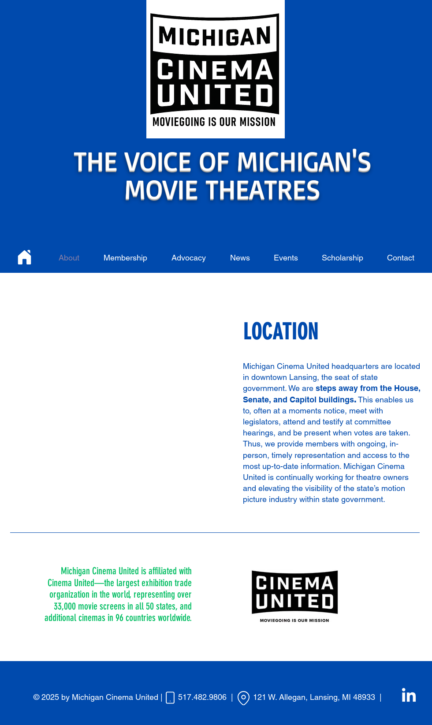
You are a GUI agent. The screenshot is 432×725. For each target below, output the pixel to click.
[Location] (243, 698)
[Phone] (170, 698)
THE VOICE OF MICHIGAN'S (223, 160)
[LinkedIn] (408, 696)
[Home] (24, 257)
